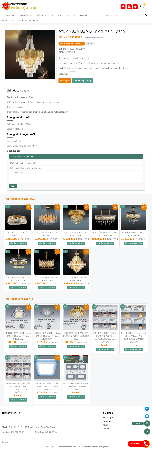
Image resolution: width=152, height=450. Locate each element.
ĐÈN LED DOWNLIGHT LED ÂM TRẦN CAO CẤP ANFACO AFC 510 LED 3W (47, 336)
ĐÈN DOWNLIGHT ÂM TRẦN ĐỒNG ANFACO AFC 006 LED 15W (76, 336)
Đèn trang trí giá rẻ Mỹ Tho (20, 97)
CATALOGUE (56, 15)
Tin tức (106, 425)
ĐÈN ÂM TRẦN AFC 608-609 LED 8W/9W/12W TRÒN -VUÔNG (76, 386)
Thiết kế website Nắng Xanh (96, 447)
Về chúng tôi (25, 15)
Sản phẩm (41, 15)
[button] (52, 32)
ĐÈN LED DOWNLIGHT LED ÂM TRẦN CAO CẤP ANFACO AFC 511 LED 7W (18, 336)
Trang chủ (9, 15)
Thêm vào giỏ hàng (18, 243)
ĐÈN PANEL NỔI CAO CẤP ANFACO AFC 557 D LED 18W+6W (47, 386)
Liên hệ (83, 15)
